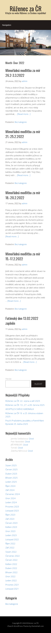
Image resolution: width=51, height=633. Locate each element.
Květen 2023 (11, 527)
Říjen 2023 (10, 514)
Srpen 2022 (11, 551)
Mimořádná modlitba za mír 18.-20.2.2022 (22, 195)
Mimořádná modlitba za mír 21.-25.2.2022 (22, 134)
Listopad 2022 (12, 539)
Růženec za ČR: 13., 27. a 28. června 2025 (24, 405)
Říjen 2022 (10, 543)
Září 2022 (9, 547)
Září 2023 (9, 519)
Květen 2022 (11, 564)
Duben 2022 (11, 568)
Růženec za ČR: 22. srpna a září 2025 (22, 401)
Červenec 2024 (12, 494)
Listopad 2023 (12, 510)
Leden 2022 (11, 580)
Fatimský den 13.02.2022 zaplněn (21, 321)
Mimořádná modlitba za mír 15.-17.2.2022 (22, 256)
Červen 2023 (11, 523)
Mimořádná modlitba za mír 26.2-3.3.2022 (22, 73)
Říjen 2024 (10, 486)
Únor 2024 (10, 498)
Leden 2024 (11, 502)
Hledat (8, 378)
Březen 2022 (11, 572)
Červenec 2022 (12, 555)
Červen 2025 (11, 469)
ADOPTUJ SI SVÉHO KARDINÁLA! (19, 409)
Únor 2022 (10, 576)
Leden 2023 (11, 535)
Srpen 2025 (11, 465)
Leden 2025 (11, 481)
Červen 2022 (11, 560)
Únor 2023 (10, 531)
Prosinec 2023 (12, 506)
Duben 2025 (11, 473)
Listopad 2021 (12, 588)
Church (10, 626)
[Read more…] (23, 114)
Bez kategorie (21, 122)
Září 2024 (9, 490)
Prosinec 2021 (12, 584)
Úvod (31, 438)
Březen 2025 (11, 477)
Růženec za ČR (25, 8)
